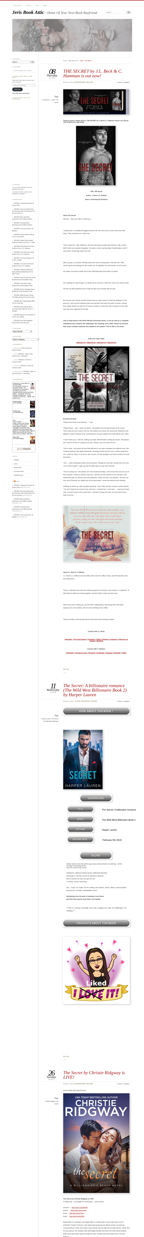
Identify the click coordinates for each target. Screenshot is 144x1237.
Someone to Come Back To (21, 383)
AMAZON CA (101, 343)
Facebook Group (81, 653)
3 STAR (77, 701)
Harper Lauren (46, 718)
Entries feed (17, 467)
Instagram (113, 639)
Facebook (91, 639)
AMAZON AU (111, 343)
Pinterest (105, 639)
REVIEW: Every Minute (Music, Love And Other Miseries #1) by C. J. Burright (23, 309)
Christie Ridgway (50, 1101)
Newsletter (68, 639)
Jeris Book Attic (28, 12)
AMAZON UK (91, 343)
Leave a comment (124, 82)
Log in (16, 463)
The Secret (54, 718)
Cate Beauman (19, 412)
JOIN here (17, 89)
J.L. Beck (52, 100)
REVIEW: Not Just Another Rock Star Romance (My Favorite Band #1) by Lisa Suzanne (23, 211)
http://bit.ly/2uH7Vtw (76, 1213)
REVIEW (94, 701)
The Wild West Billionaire (50, 721)
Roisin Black (18, 384)
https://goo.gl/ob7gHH (78, 1210)
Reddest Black (17, 401)
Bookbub (100, 641)
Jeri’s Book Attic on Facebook (21, 98)
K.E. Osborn (18, 421)
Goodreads (100, 653)
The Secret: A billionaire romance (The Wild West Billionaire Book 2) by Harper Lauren (95, 690)
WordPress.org (18, 475)
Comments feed (19, 471)
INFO (37, 5)
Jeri (71, 82)
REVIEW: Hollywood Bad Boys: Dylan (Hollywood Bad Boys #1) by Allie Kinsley (22, 272)
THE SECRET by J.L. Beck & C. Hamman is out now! (92, 73)
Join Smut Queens (80, 639)
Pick (14, 420)
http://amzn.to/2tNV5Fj (80, 1207)
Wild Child (16, 437)
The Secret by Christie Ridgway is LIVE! (94, 1075)
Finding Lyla (16, 411)
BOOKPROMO (80, 82)
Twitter (98, 639)
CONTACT (28, 5)
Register (16, 460)
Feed (18, 481)
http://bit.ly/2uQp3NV (76, 1216)
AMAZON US (80, 343)
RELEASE (89, 82)
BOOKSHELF (17, 5)
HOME (45, 5)
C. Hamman (45, 100)
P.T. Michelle (18, 403)
